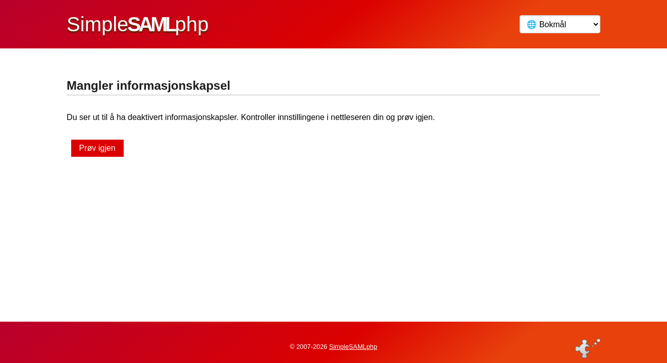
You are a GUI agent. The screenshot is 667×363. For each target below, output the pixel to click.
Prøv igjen (97, 148)
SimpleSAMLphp (353, 339)
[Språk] (560, 24)
